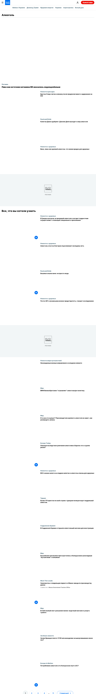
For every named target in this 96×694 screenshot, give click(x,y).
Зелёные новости (47, 635)
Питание (5, 84)
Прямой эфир (88, 2)
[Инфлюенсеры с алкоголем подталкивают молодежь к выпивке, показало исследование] (67, 256)
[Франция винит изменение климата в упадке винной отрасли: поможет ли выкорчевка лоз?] (67, 648)
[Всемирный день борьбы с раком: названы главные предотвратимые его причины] (67, 311)
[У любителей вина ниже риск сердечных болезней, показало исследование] (67, 159)
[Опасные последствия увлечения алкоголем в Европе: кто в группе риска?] (67, 456)
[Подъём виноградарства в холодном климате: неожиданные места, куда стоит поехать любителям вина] (67, 373)
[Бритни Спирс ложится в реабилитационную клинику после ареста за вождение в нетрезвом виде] (67, 104)
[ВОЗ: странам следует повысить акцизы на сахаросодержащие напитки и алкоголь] (67, 483)
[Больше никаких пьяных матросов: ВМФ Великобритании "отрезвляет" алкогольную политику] (67, 401)
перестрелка (68, 7)
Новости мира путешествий (51, 360)
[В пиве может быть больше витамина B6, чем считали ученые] (48, 87)
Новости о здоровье (48, 146)
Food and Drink (45, 119)
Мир (42, 388)
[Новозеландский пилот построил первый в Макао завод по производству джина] (67, 593)
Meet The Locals (46, 580)
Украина (58, 7)
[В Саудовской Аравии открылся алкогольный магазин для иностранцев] (67, 538)
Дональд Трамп (33, 7)
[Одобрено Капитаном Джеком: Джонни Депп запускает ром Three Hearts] (67, 132)
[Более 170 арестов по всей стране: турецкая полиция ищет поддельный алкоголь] (67, 511)
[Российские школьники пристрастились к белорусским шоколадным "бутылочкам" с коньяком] (67, 566)
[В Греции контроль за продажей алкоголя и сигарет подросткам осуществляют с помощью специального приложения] (67, 229)
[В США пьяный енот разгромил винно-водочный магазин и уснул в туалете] (67, 621)
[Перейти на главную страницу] (7, 2)
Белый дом (79, 7)
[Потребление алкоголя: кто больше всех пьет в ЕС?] (67, 676)
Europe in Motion (46, 663)
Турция (43, 498)
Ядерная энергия (46, 7)
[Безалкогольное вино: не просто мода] (67, 284)
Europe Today (45, 443)
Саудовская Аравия (47, 525)
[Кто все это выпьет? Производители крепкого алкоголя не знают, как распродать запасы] (67, 428)
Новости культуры (47, 91)
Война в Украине (19, 7)
